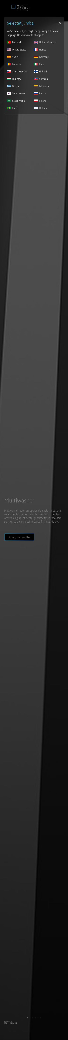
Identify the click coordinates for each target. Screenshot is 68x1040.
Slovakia (41, 78)
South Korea (16, 93)
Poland (40, 100)
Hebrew (40, 108)
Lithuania (41, 86)
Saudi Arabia (16, 100)
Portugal (14, 42)
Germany (41, 56)
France (40, 49)
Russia (40, 93)
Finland (40, 71)
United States (16, 49)
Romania (14, 64)
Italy (39, 64)
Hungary (14, 78)
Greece (13, 86)
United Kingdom (45, 42)
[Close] (59, 23)
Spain (12, 56)
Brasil (12, 108)
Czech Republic (17, 71)
